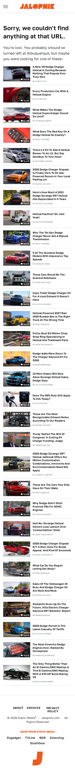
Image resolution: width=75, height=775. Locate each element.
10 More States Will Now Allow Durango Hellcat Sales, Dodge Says (51, 377)
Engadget (14, 737)
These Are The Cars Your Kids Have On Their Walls (51, 486)
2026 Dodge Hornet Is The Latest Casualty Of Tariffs (49, 627)
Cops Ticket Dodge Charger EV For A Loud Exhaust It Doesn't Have (52, 296)
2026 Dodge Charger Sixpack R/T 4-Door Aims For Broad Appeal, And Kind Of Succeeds (52, 547)
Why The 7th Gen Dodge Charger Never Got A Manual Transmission (50, 236)
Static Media (26, 717)
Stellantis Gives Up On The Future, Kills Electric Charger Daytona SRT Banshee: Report (51, 607)
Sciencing (57, 737)
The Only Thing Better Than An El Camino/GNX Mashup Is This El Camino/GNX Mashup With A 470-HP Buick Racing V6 (51, 670)
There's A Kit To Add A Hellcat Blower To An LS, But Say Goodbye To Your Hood (51, 153)
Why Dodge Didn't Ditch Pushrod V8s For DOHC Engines (47, 506)
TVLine (30, 737)
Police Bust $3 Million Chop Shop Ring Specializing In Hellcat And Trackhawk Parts (50, 337)
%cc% (26, 79)
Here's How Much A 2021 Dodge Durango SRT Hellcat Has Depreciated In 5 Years (50, 196)
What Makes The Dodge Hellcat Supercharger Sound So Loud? (50, 113)
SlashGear (37, 743)
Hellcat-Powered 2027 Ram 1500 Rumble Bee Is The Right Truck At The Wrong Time (51, 316)
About (18, 707)
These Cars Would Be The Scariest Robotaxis (49, 276)
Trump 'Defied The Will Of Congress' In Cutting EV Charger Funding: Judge (49, 437)
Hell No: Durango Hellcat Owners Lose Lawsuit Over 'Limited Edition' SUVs (49, 527)
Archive (33, 707)
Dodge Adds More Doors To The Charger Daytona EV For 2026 (50, 357)
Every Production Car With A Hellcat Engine (50, 93)
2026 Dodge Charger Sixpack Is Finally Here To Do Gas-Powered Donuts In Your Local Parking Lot (51, 174)
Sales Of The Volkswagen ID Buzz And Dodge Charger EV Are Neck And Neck (50, 587)
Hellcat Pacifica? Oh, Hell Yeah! (48, 216)
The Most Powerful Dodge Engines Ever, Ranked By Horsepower (49, 648)
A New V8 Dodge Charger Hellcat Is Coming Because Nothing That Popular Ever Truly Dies (49, 72)
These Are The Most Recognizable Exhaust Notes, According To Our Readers (51, 417)
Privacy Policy (53, 709)
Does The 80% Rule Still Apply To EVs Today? (52, 397)
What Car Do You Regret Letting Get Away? (48, 567)
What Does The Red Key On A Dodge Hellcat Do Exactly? (51, 133)
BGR (42, 737)
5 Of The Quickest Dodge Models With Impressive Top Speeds (50, 256)
